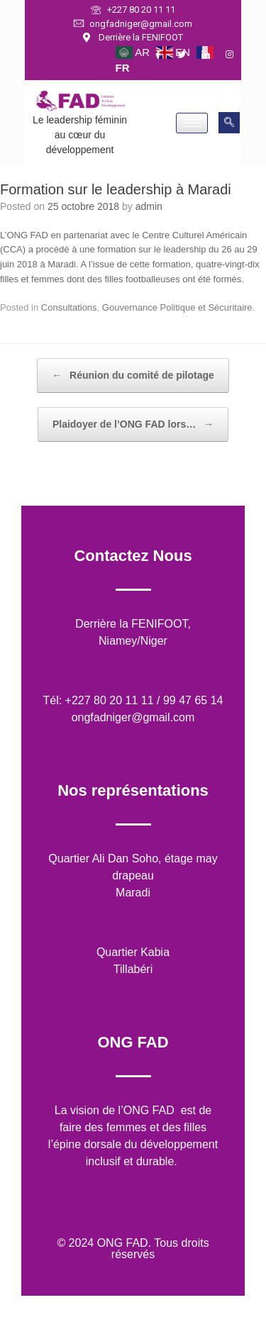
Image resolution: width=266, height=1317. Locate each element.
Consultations (69, 307)
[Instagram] (236, 55)
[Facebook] (164, 55)
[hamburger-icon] (192, 123)
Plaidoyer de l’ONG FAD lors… (133, 424)
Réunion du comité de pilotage (133, 375)
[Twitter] (188, 55)
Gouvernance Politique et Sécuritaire (177, 307)
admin (148, 206)
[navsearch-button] (229, 122)
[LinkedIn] (212, 55)
